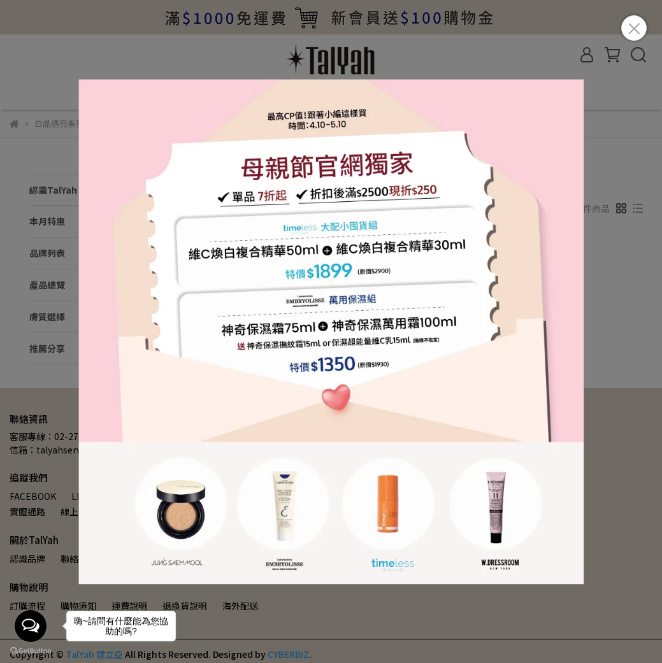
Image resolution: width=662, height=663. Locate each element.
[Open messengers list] (31, 626)
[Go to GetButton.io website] (30, 650)
